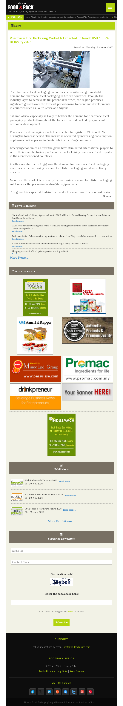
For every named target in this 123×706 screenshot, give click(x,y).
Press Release (77, 671)
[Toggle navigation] (110, 7)
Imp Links (62, 671)
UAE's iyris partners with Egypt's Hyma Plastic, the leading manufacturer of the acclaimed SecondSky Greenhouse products (57, 17)
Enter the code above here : (61, 594)
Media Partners (47, 671)
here (71, 611)
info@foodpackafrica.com (76, 647)
